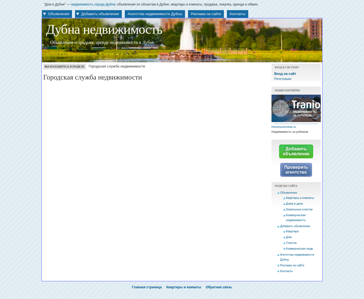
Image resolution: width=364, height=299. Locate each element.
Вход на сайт (285, 74)
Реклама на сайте (206, 14)
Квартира (292, 231)
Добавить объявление (100, 14)
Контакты (237, 14)
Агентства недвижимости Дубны (155, 14)
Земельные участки (299, 209)
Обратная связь (219, 287)
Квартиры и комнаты (300, 197)
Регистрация (282, 78)
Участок (291, 242)
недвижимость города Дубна (93, 4)
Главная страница (147, 287)
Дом (289, 237)
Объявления (58, 14)
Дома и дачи (294, 203)
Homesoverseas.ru (283, 126)
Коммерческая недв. (300, 248)
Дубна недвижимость (104, 29)
